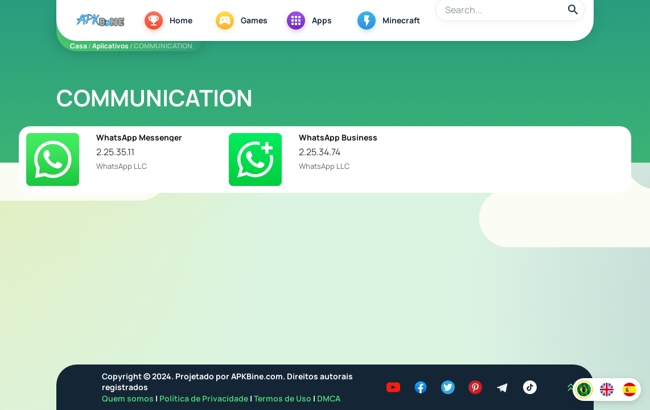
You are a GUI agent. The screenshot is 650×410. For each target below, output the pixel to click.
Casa (78, 46)
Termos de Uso (282, 398)
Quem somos (128, 398)
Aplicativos (110, 46)
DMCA (328, 398)
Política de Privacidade (204, 398)
